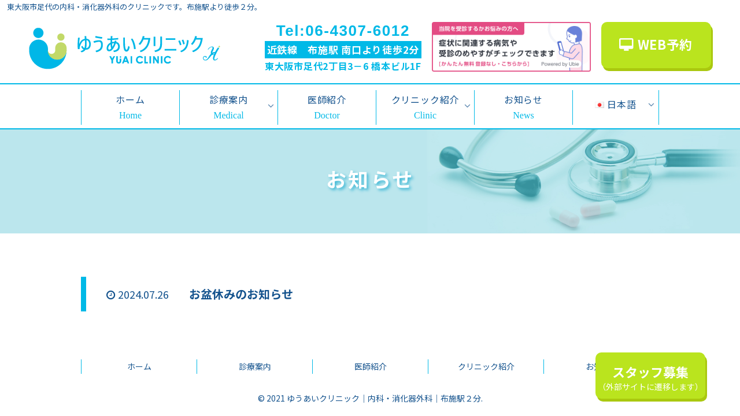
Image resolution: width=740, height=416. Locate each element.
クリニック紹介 (486, 366)
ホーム (139, 366)
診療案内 (255, 366)
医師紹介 (370, 366)
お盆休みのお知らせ (241, 293)
